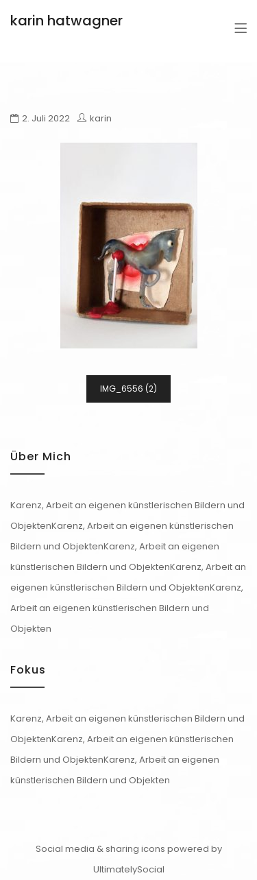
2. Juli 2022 (46, 118)
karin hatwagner (66, 20)
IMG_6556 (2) (128, 388)
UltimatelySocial (128, 869)
